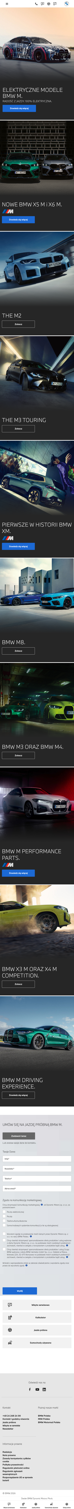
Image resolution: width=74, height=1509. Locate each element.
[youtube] (37, 1391)
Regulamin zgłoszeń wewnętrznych (12, 1472)
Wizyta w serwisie (11, 1425)
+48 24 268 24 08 (12, 1415)
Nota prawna (9, 1455)
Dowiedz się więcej (19, 108)
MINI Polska (44, 1419)
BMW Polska (44, 1415)
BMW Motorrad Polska (49, 1422)
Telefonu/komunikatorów (17, 1221)
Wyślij (20, 1291)
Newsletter (8, 1428)
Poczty (9, 1216)
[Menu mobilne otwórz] (7, 3)
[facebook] (29, 1391)
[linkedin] (44, 1391)
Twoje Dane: (9, 1151)
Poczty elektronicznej (15, 1212)
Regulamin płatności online (16, 1468)
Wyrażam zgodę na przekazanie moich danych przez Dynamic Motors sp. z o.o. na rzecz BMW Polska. (37, 1235)
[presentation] (22, 1278)
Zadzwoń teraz (18, 1136)
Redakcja (7, 1452)
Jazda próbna (9, 1422)
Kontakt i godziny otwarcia (16, 1419)
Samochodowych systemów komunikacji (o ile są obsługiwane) (32, 1225)
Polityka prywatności (13, 1464)
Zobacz (18, 324)
